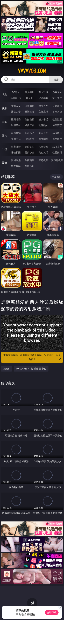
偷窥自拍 (16, 133)
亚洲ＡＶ (16, 105)
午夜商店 (29, 160)
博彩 (4, 94)
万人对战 (43, 92)
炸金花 (29, 98)
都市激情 (16, 146)
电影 (4, 122)
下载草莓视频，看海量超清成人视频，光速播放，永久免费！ (32, 357)
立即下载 (51, 612)
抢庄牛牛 (57, 98)
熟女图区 (43, 138)
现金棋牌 (43, 98)
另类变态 (57, 125)
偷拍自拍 (29, 119)
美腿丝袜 (16, 138)
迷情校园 (16, 152)
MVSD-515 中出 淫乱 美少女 (31, 368)
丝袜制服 (29, 111)
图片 (4, 135)
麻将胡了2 (15, 98)
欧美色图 (43, 133)
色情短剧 (29, 166)
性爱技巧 (57, 152)
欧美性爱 (57, 119)
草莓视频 (43, 160)
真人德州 (29, 92)
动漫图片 (57, 133)
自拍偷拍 (29, 105)
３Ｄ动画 (57, 105)
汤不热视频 (57, 160)
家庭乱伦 (29, 146)
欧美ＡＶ (43, 105)
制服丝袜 (16, 125)
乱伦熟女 (43, 125)
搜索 (56, 79)
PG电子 (16, 92)
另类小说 (29, 152)
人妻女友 (43, 146)
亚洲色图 (29, 133)
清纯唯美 (29, 138)
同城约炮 (16, 160)
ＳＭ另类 (57, 111)
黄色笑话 (43, 152)
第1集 (6, 368)
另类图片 (57, 138)
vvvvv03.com (32, 71)
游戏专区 (57, 92)
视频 (4, 108)
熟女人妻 (16, 111)
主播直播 (43, 111)
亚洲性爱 (16, 119)
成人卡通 (43, 119)
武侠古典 (57, 146)
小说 (4, 149)
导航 (4, 163)
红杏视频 (16, 166)
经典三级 (29, 125)
